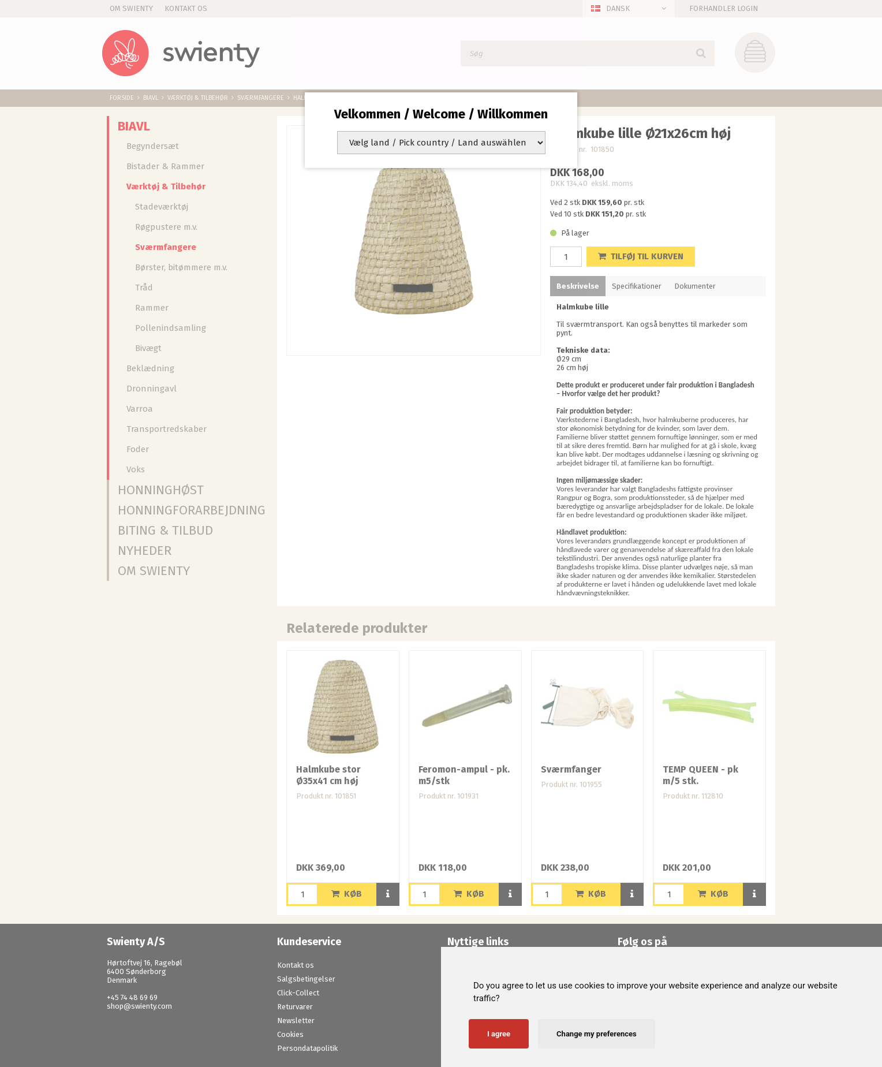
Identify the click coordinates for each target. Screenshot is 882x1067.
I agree (498, 1033)
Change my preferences (596, 1033)
